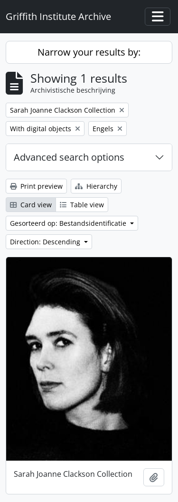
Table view (82, 204)
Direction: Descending (46, 241)
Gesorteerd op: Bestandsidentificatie (69, 223)
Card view (31, 204)
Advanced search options (69, 157)
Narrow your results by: (89, 52)
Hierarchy (96, 186)
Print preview (36, 186)
